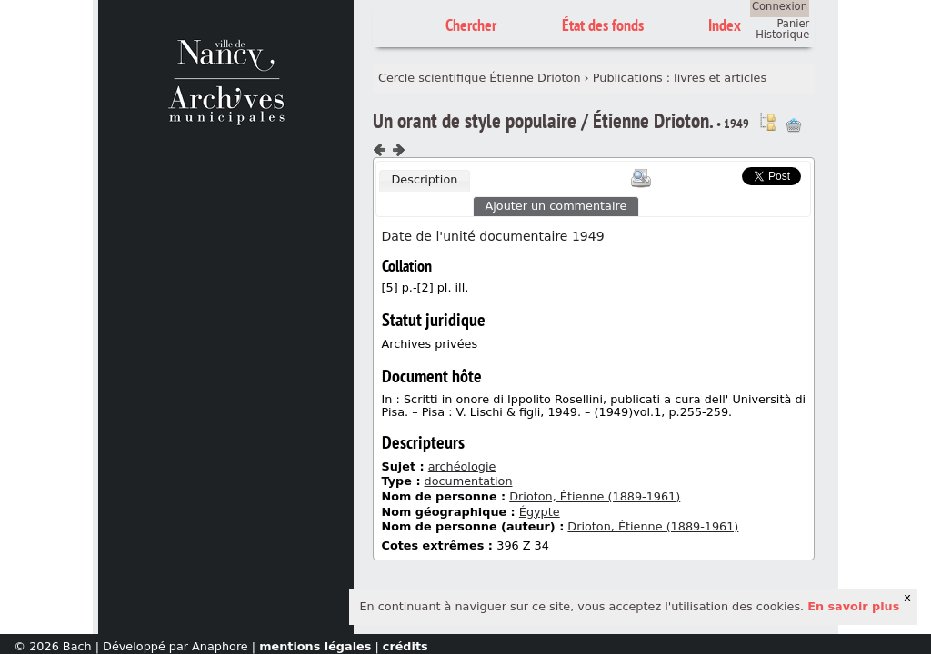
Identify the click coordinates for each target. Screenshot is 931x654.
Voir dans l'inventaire (767, 122)
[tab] (424, 181)
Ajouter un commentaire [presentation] (556, 206)
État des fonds (603, 25)
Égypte (539, 512)
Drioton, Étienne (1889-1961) (594, 496)
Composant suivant (398, 150)
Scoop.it (713, 174)
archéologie (462, 466)
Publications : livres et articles (679, 77)
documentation (469, 481)
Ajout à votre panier (794, 125)
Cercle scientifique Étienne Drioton (479, 77)
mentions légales (315, 646)
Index (724, 25)
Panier (792, 23)
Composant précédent (380, 150)
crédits (405, 646)
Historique (782, 34)
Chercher (470, 25)
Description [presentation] (424, 179)
